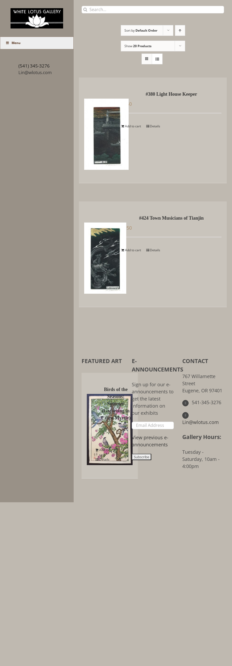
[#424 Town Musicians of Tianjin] (100, 254)
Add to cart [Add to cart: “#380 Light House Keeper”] (133, 126)
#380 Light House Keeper (171, 94)
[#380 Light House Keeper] (100, 130)
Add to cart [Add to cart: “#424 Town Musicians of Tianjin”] (133, 250)
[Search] (85, 9)
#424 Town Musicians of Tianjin (171, 218)
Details (155, 126)
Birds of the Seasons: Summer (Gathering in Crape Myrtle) (115, 404)
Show (138, 46)
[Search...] (153, 9)
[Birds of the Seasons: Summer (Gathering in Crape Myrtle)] (92, 425)
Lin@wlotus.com (35, 72)
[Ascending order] (180, 30)
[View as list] (157, 59)
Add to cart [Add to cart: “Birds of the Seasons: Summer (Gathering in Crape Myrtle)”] (104, 452)
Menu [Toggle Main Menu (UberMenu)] (13, 43)
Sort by (140, 30)
